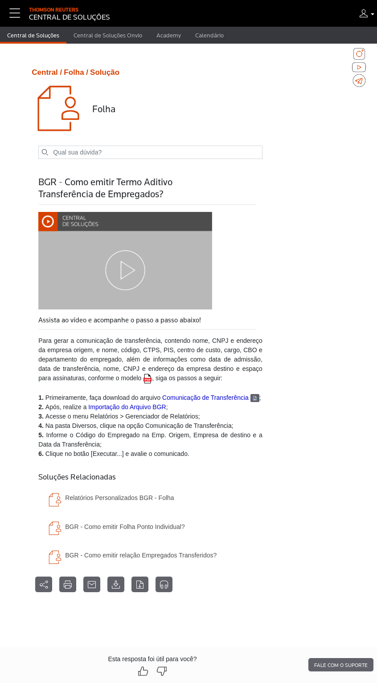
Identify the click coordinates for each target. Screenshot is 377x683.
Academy (168, 35)
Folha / (76, 72)
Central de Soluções (33, 35)
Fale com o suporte (341, 665)
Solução (104, 72)
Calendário (209, 35)
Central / (47, 72)
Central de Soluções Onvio (108, 35)
